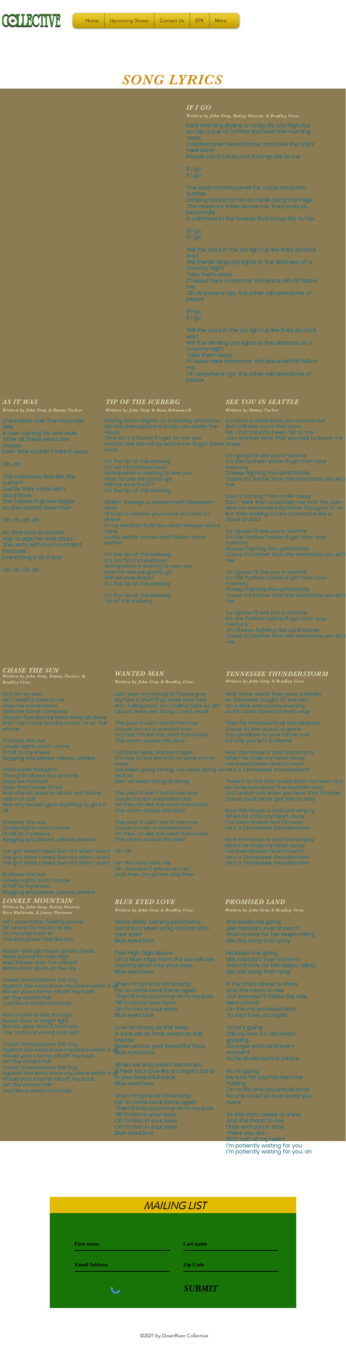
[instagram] (183, 1327)
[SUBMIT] (200, 1288)
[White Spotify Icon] (162, 1327)
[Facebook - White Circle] (194, 1327)
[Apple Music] (173, 1327)
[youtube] (151, 1327)
